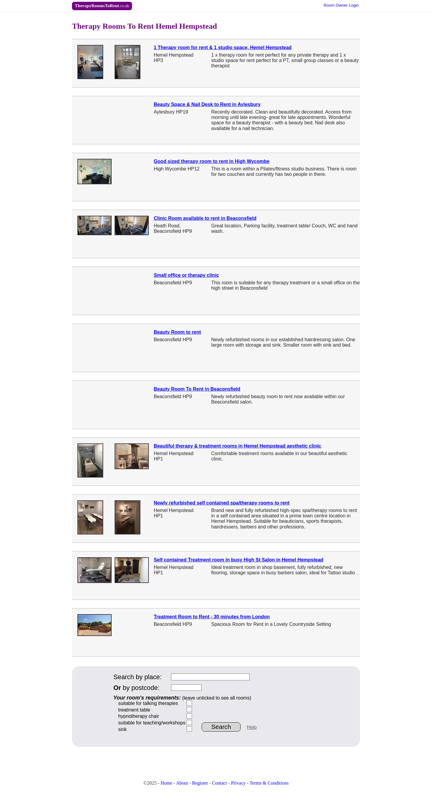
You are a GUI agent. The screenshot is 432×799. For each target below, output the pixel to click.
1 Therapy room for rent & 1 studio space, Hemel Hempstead (223, 47)
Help (252, 727)
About (182, 783)
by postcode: (136, 687)
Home (166, 783)
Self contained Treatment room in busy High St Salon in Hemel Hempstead (238, 559)
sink (122, 729)
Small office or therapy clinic (186, 275)
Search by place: (137, 677)
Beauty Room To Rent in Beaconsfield (197, 389)
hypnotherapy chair (138, 716)
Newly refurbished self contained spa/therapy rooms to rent (222, 502)
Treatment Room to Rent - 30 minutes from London (212, 616)
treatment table (134, 709)
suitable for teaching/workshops (151, 722)
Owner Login (341, 5)
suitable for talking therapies (148, 703)
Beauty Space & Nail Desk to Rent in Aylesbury (207, 104)
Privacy (238, 783)
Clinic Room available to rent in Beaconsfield (205, 218)
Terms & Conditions (269, 783)
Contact (219, 783)
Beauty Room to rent (177, 332)
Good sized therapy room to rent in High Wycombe (211, 161)
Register (200, 783)
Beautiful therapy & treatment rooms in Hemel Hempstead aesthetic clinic (237, 445)
